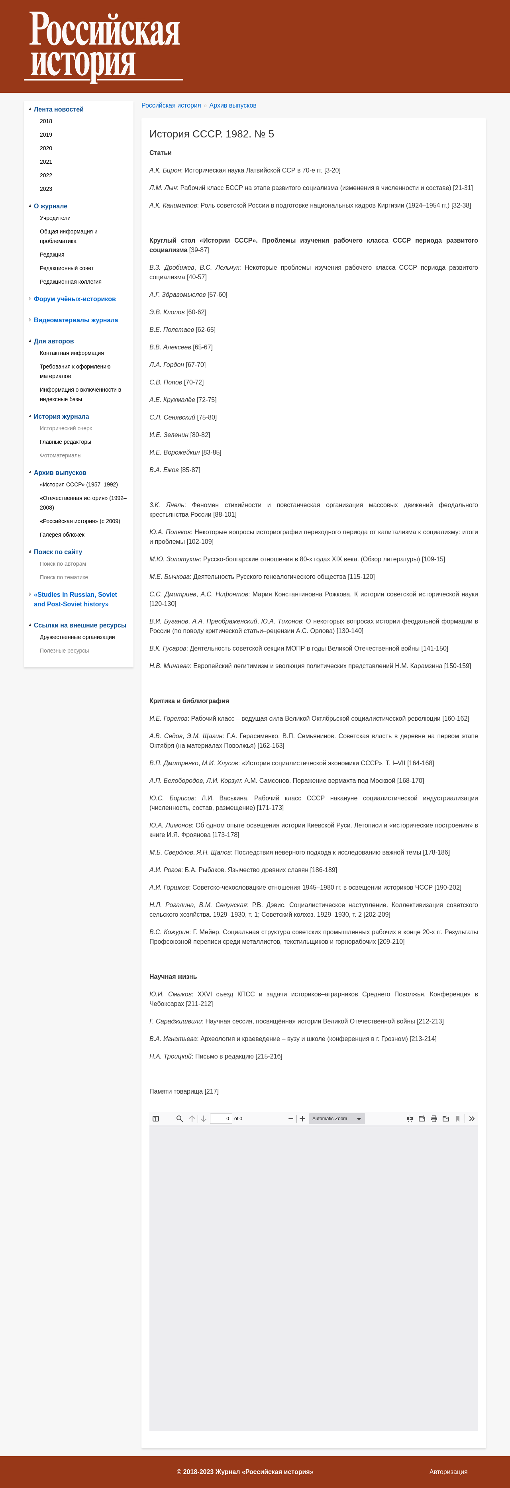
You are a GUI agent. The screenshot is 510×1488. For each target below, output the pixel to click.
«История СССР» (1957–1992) (79, 484)
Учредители (55, 218)
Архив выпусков (233, 105)
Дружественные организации (77, 637)
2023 (46, 189)
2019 (46, 134)
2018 (46, 121)
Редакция (52, 254)
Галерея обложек (62, 534)
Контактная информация (72, 353)
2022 (46, 175)
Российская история (171, 105)
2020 (46, 148)
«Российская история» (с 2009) (80, 521)
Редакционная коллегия (71, 281)
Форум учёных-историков (75, 299)
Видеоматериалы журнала (76, 320)
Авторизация (449, 1471)
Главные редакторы (65, 442)
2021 (46, 162)
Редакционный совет (67, 268)
